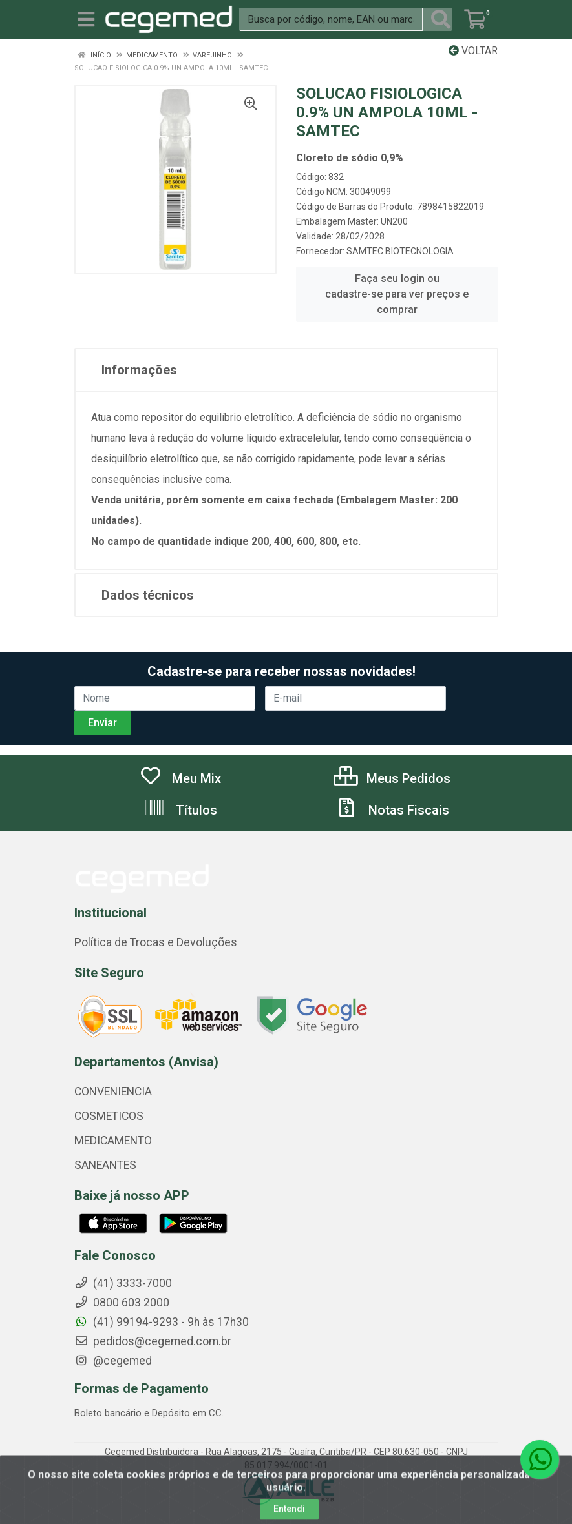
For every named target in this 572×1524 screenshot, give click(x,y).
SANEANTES (105, 1165)
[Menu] (86, 19)
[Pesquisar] (440, 19)
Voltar (473, 51)
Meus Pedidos (392, 778)
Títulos (180, 810)
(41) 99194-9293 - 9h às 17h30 (161, 1322)
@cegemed (113, 1360)
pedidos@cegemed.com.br (152, 1341)
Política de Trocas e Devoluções (155, 942)
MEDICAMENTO (113, 1140)
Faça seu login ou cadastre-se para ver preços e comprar (397, 294)
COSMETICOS (108, 1116)
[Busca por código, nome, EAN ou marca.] (331, 19)
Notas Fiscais (392, 810)
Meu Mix (180, 778)
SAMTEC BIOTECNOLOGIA (400, 251)
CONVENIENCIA (113, 1091)
